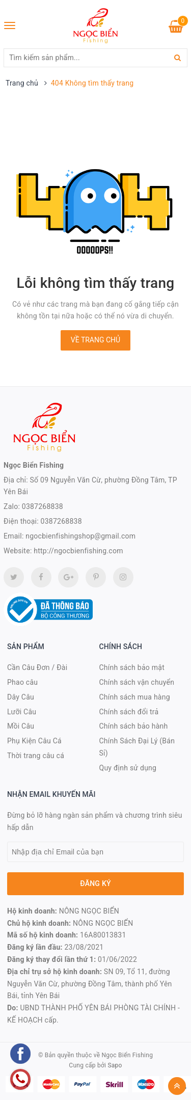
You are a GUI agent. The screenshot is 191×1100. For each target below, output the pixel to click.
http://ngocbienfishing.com (78, 551)
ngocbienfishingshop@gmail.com (80, 536)
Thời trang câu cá (35, 756)
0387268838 (42, 506)
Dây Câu (20, 697)
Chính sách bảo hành (133, 726)
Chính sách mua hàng (134, 697)
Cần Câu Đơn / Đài (37, 667)
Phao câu (22, 682)
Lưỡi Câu (21, 712)
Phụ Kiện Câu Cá (34, 741)
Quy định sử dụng (128, 768)
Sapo (114, 1065)
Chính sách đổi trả (129, 712)
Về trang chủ (95, 340)
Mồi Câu (20, 726)
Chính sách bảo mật (132, 667)
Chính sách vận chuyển (137, 682)
